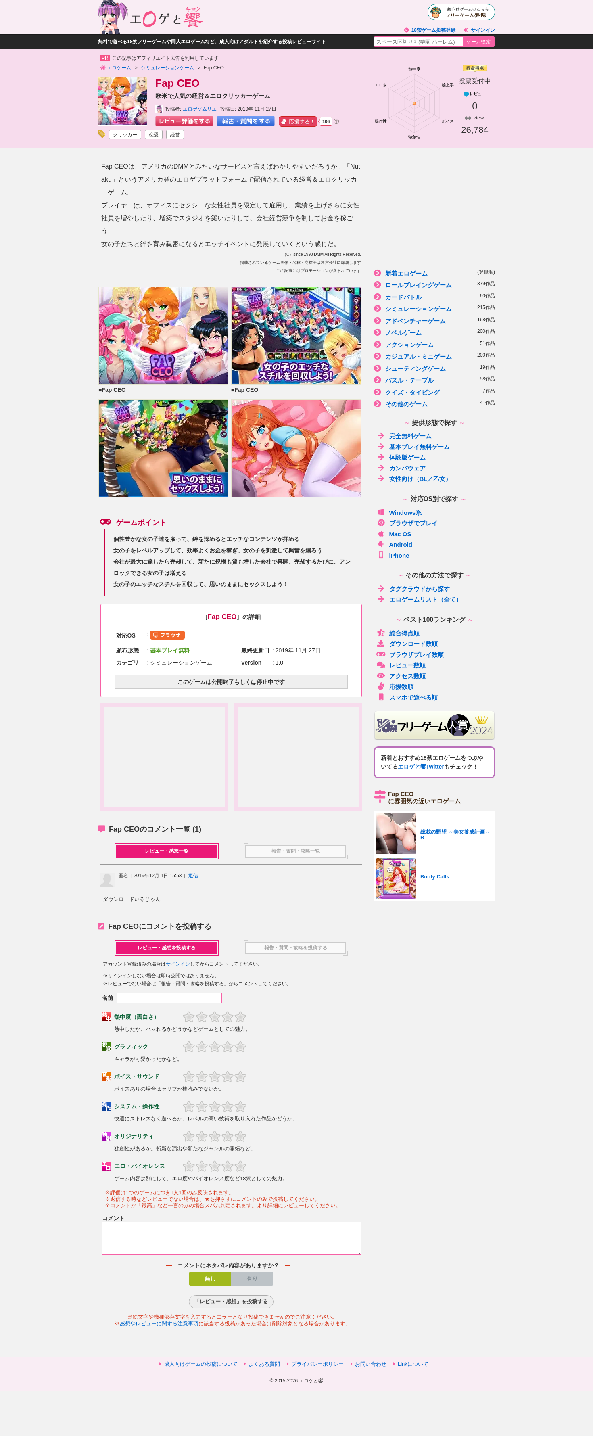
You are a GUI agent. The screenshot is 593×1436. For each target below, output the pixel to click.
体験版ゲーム (401, 457)
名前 (107, 998)
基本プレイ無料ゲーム (413, 446)
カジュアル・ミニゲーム (434, 356)
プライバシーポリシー (317, 1369)
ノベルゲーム (434, 332)
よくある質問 (264, 1369)
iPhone (392, 555)
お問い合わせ (370, 1369)
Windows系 (399, 512)
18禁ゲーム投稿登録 (433, 30)
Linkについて (413, 1369)
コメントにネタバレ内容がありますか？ (228, 1270)
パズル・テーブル (434, 380)
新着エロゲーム (434, 273)
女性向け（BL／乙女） (414, 478)
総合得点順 (398, 633)
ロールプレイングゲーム (434, 284)
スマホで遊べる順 (407, 697)
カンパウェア (401, 468)
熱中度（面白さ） (136, 1017)
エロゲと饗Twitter (421, 766)
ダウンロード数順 (407, 643)
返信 (193, 875)
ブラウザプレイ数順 (410, 654)
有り (252, 1283)
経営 (175, 135)
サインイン (483, 30)
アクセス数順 (401, 675)
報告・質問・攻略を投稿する (295, 948)
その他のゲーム (434, 404)
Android (394, 544)
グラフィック (131, 1046)
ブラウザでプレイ (407, 523)
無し (210, 1283)
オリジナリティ (134, 1136)
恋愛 (154, 135)
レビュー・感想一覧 (166, 851)
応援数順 (394, 686)
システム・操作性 (136, 1106)
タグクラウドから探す (413, 588)
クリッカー (125, 135)
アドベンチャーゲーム (434, 320)
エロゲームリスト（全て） (419, 599)
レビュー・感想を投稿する (167, 948)
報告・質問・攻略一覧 (295, 851)
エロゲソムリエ (200, 109)
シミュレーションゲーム (434, 308)
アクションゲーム (434, 344)
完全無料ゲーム (404, 435)
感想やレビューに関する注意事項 (159, 1328)
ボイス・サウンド (136, 1076)
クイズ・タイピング (434, 392)
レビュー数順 (401, 665)
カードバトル (434, 297)
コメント (113, 1218)
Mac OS (393, 533)
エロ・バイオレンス (139, 1166)
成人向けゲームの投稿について (201, 1369)
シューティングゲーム (434, 368)
